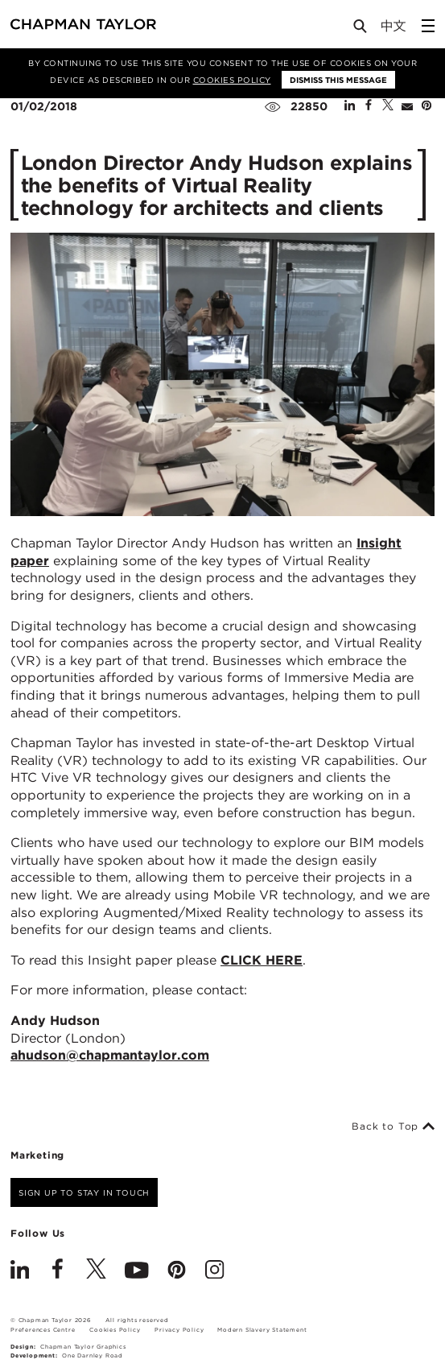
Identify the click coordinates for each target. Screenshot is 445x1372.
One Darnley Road (92, 1355)
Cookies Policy (232, 80)
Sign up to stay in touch (84, 1192)
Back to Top (393, 1126)
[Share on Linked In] (349, 106)
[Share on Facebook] (368, 106)
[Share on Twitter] (387, 106)
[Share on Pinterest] (426, 106)
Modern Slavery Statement (262, 1329)
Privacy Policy (179, 1329)
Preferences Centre (42, 1329)
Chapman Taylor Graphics (83, 1346)
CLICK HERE (261, 960)
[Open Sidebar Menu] (428, 25)
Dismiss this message (338, 80)
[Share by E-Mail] (407, 106)
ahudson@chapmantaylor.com (109, 1055)
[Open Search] (361, 29)
